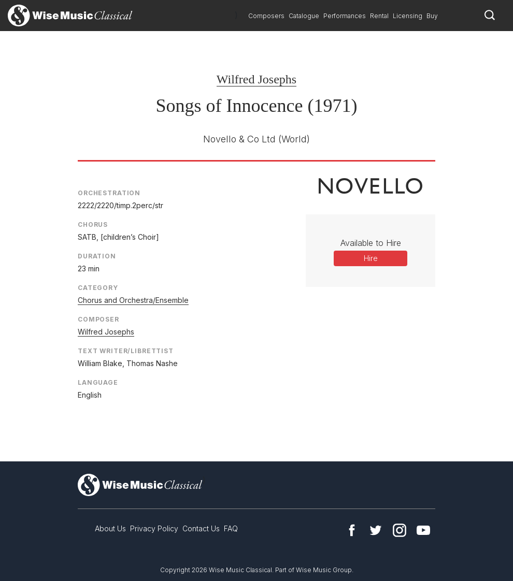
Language (98, 382)
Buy (432, 16)
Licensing (407, 16)
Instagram (399, 530)
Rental (379, 16)
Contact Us (201, 528)
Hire (371, 258)
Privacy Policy (154, 528)
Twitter (375, 530)
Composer (98, 319)
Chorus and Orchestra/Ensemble (133, 300)
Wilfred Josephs (256, 79)
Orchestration (109, 193)
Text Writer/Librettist (126, 351)
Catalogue (304, 16)
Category (98, 288)
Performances (344, 16)
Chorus (93, 224)
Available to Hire (370, 243)
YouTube (423, 530)
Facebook (352, 530)
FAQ (231, 528)
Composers (266, 16)
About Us (110, 528)
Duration (97, 256)
